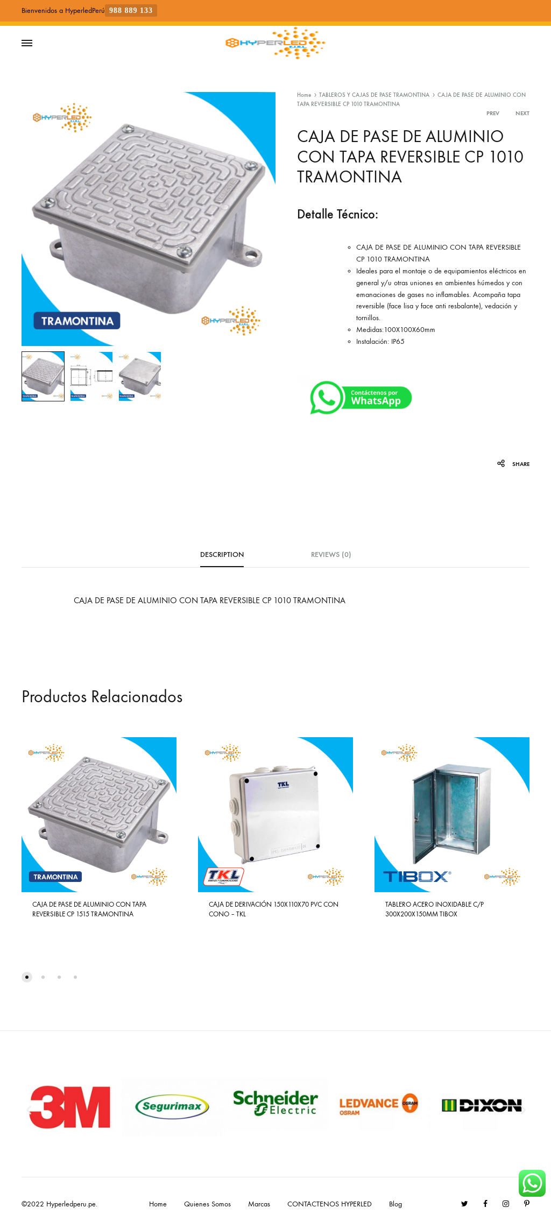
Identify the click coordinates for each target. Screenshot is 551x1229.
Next (522, 113)
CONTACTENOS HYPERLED (329, 1204)
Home (304, 94)
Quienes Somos (207, 1204)
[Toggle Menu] (27, 44)
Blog (395, 1204)
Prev (492, 113)
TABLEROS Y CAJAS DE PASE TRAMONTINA (374, 94)
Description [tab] (222, 554)
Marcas (259, 1204)
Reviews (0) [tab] (331, 554)
